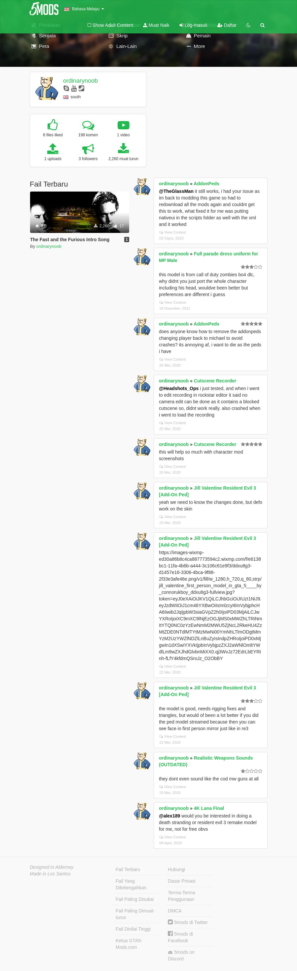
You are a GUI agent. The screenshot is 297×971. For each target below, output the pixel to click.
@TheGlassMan (176, 191)
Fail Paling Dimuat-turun (135, 914)
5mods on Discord (181, 955)
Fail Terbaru (128, 869)
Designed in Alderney (52, 867)
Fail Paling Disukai (135, 899)
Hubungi (176, 869)
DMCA (174, 910)
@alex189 (169, 815)
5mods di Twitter (188, 922)
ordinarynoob (80, 80)
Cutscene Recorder (215, 380)
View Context (172, 232)
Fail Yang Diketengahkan (131, 884)
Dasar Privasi (181, 881)
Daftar (227, 25)
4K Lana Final (209, 808)
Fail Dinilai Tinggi (133, 929)
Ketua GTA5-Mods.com (129, 944)
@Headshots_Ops (179, 388)
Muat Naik (156, 25)
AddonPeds (206, 183)
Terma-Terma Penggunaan (181, 896)
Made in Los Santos (50, 873)
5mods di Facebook (180, 937)
